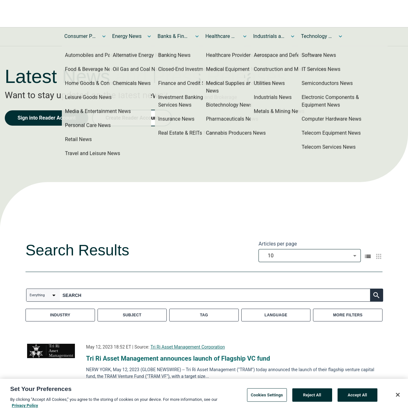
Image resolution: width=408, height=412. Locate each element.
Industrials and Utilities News (269, 36)
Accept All (357, 395)
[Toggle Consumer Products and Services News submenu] (104, 36)
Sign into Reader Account (47, 118)
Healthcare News (221, 36)
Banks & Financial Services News (173, 36)
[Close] (398, 395)
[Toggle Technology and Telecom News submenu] (340, 36)
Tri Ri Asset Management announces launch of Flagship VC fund (178, 358)
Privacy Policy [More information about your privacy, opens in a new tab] (25, 405)
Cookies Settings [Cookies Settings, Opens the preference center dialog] (267, 395)
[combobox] (310, 255)
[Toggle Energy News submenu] (149, 36)
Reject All (312, 395)
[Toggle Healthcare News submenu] (245, 36)
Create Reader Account (132, 118)
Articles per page (278, 244)
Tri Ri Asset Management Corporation (187, 346)
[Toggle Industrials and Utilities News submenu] (292, 36)
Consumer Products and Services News (80, 36)
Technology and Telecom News (317, 36)
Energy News (127, 36)
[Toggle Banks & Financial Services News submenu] (197, 36)
